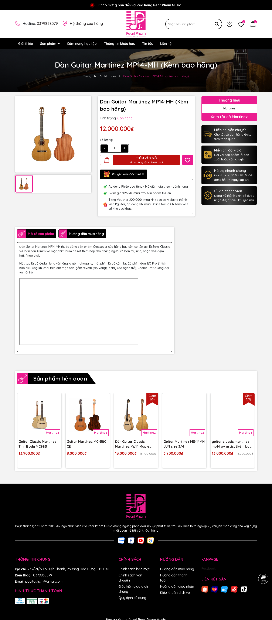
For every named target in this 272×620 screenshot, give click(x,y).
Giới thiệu (25, 43)
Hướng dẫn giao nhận (177, 586)
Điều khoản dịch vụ (175, 592)
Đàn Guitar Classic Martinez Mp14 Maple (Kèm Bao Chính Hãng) (133, 444)
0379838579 (47, 23)
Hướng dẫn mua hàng (177, 569)
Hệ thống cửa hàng (86, 23)
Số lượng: (106, 140)
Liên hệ (165, 43)
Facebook (208, 568)
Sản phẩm (48, 43)
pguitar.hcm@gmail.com (43, 581)
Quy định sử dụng (132, 598)
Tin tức (147, 43)
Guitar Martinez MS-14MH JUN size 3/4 (184, 443)
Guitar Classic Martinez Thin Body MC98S (37, 443)
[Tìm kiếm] (216, 24)
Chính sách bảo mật (134, 569)
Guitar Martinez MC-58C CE (86, 443)
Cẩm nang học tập (82, 43)
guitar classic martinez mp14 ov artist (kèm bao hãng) (232, 444)
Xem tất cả (229, 116)
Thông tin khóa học (119, 43)
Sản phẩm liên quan (60, 378)
